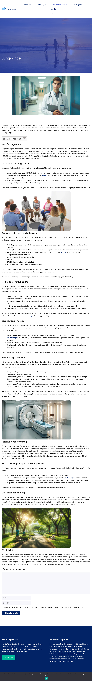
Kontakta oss (8, 657)
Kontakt (53, 9)
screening (28, 316)
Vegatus (12, 9)
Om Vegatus (78, 5)
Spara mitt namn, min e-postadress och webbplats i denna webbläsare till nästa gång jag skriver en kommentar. (43, 607)
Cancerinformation (61, 5)
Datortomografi (13, 338)
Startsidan (27, 5)
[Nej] (90, 676)
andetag (63, 252)
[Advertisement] (46, 31)
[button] (53, 13)
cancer (43, 175)
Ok (46, 678)
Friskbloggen (41, 5)
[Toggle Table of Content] (23, 138)
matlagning (69, 478)
